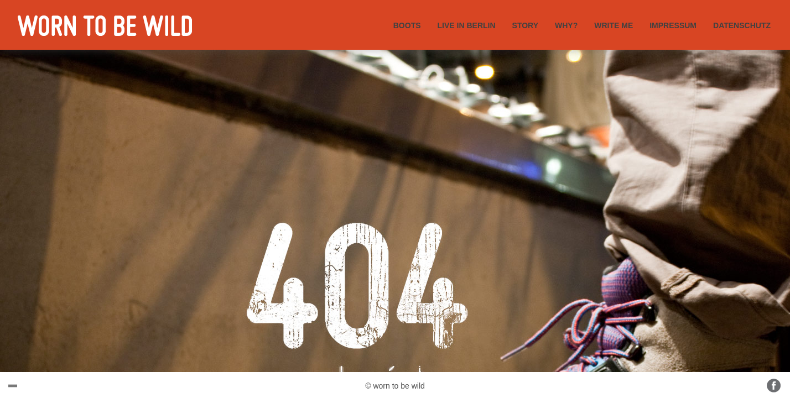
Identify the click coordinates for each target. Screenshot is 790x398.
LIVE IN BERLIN (467, 25)
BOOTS (407, 25)
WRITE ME (613, 25)
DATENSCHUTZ (742, 25)
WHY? (566, 25)
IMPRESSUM (673, 25)
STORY (525, 25)
